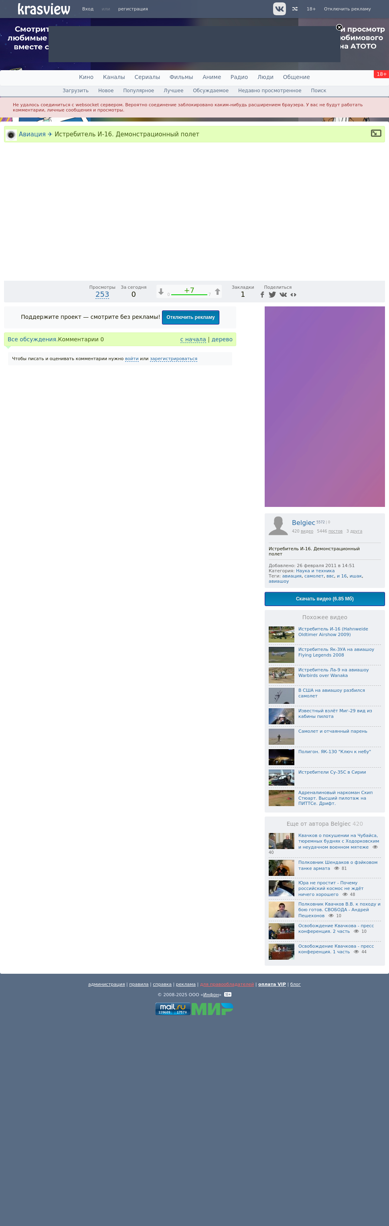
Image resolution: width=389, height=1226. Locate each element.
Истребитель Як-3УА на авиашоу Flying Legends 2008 (336, 856)
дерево (222, 544)
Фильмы (181, 77)
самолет (314, 780)
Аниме (212, 77)
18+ (311, 9)
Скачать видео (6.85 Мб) (325, 803)
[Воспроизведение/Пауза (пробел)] (10, 478)
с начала (193, 544)
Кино (86, 77)
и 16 (342, 780)
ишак (356, 780)
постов (335, 736)
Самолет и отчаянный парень (332, 935)
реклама (186, 1189)
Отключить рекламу (347, 9)
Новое (105, 90)
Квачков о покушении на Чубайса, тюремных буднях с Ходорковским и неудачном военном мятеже (338, 1046)
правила (138, 1189)
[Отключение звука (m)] (341, 478)
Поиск (318, 90)
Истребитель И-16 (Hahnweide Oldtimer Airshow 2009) (333, 836)
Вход (87, 9)
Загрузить (76, 90)
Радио (239, 77)
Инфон (211, 1199)
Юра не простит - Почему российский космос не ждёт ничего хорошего (331, 1093)
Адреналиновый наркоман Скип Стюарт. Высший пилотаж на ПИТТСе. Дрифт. (335, 1003)
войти (132, 563)
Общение (296, 77)
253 (102, 498)
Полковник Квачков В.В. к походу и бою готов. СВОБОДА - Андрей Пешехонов (339, 1114)
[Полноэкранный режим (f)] (378, 478)
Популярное (138, 90)
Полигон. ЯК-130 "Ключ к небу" (334, 956)
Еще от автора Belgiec (325, 1028)
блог (295, 1189)
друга (356, 736)
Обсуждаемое (211, 90)
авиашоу (279, 785)
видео (307, 736)
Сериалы (147, 77)
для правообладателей (227, 1189)
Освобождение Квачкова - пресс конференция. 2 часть (336, 1133)
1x (327, 478)
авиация (292, 780)
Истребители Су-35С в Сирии (332, 976)
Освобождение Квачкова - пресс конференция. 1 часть (336, 1153)
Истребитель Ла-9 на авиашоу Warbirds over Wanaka (333, 877)
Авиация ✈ (36, 134)
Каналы (114, 77)
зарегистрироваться (173, 563)
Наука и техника (315, 775)
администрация (106, 1189)
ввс (330, 780)
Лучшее (173, 90)
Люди (265, 77)
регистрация (133, 9)
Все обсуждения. (33, 544)
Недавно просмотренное (270, 90)
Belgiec (303, 727)
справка (162, 1189)
